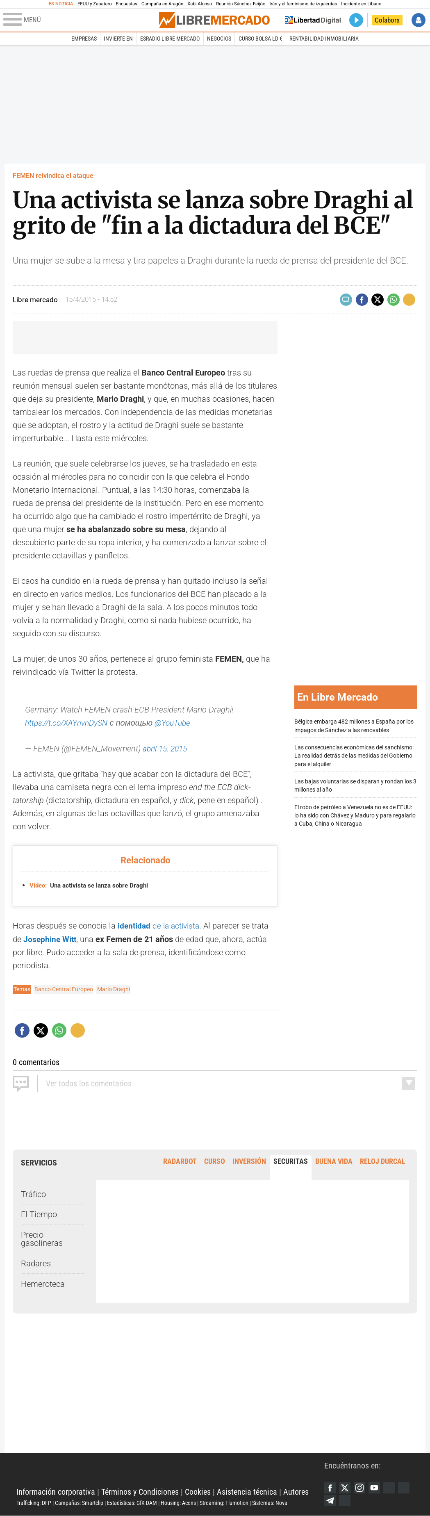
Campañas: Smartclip (79, 1502)
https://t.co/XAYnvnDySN (69, 723)
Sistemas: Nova (269, 1502)
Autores (296, 1491)
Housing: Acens (178, 1502)
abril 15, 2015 (166, 748)
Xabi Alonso (199, 4)
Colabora (387, 20)
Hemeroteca (43, 1283)
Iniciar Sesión (418, 20)
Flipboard (330, 1500)
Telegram (346, 1500)
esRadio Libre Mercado (170, 38)
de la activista (178, 925)
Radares (36, 1262)
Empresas (84, 38)
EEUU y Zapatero (94, 4)
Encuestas (126, 4)
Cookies (198, 1491)
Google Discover (393, 1487)
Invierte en (118, 38)
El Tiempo (39, 1213)
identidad (136, 925)
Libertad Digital (170, 1471)
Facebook (330, 1487)
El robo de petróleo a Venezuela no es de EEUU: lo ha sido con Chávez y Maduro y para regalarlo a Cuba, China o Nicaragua (355, 815)
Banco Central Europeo (63, 988)
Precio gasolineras (42, 1238)
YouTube (377, 1487)
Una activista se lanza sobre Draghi (92, 885)
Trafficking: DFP (33, 1502)
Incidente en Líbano (361, 4)
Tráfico (33, 1193)
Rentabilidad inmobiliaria (324, 38)
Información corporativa (55, 1491)
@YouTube (180, 723)
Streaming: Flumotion (224, 1502)
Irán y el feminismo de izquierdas (303, 4)
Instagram (361, 1487)
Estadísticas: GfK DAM (132, 1502)
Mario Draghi (113, 988)
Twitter (346, 1487)
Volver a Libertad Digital (313, 20)
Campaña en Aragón (162, 4)
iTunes (361, 1500)
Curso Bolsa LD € (260, 38)
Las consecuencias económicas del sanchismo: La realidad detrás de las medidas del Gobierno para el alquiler (354, 755)
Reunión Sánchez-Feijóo (240, 4)
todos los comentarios (89, 1082)
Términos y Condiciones (140, 1491)
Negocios (219, 38)
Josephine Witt (50, 938)
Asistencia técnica (247, 1491)
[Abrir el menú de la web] (80, 20)
